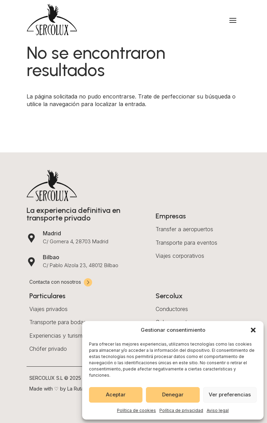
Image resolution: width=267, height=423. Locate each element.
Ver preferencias (230, 394)
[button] (253, 330)
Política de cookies (136, 410)
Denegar (173, 394)
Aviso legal (218, 410)
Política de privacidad (181, 410)
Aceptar (116, 394)
